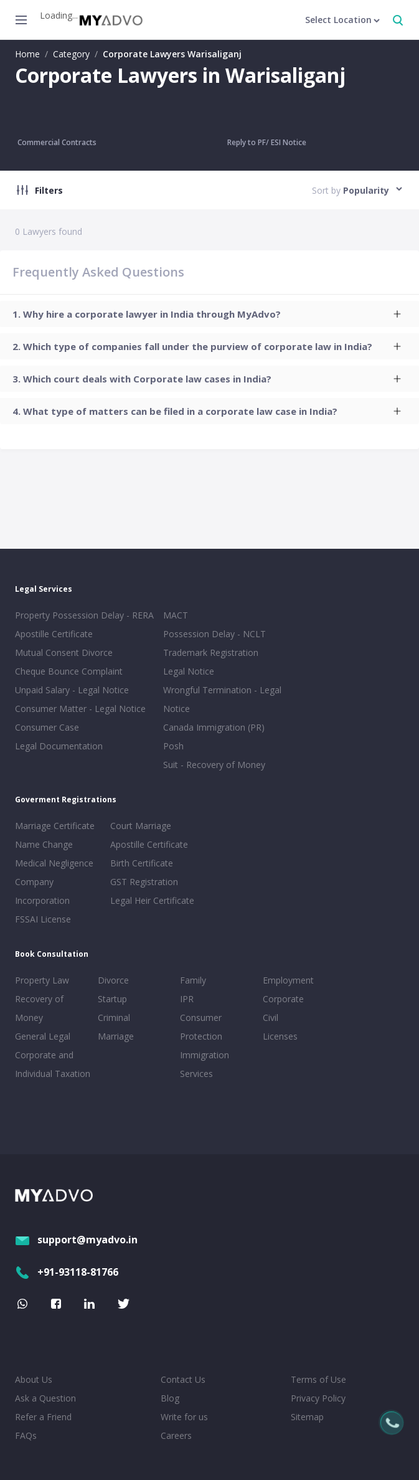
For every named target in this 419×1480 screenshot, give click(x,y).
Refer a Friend (43, 1417)
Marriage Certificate (55, 826)
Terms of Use (318, 1379)
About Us (33, 1379)
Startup (112, 999)
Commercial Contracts (57, 142)
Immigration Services (204, 1064)
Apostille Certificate (54, 634)
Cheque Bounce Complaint (69, 671)
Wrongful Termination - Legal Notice (222, 699)
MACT (175, 615)
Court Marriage (140, 826)
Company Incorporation (42, 891)
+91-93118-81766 (66, 1272)
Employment (288, 980)
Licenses (280, 1036)
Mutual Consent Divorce (64, 652)
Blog (170, 1398)
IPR (187, 999)
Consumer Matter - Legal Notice (80, 708)
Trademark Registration (210, 652)
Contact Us (183, 1379)
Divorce (113, 980)
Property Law (42, 980)
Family (193, 980)
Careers (176, 1435)
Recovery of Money (39, 1008)
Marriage (116, 1036)
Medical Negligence (54, 863)
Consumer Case (47, 727)
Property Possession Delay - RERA (84, 615)
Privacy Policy (318, 1398)
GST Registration (144, 882)
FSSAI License (43, 919)
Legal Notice (188, 671)
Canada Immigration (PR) (214, 727)
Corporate (283, 999)
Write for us (184, 1417)
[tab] (209, 314)
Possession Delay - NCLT (214, 634)
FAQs (26, 1435)
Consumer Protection (201, 1027)
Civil (270, 1017)
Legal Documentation (59, 746)
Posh (173, 746)
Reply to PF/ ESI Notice (266, 142)
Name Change (44, 844)
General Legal (42, 1036)
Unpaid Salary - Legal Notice (72, 690)
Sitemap (307, 1417)
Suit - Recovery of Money (214, 765)
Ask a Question (45, 1398)
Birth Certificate (141, 863)
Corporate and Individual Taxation (52, 1064)
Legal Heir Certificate (152, 900)
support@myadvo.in (76, 1239)
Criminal (114, 1017)
